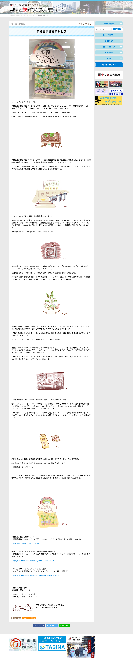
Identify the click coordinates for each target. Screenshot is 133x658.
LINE (64, 625)
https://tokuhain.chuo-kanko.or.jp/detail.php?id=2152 (33, 560)
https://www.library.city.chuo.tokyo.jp (26, 543)
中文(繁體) (111, 652)
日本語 (83, 652)
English (91, 652)
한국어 (120, 652)
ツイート (52, 625)
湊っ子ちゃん (85, 24)
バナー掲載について (17, 648)
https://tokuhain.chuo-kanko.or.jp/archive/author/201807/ (35, 575)
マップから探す (109, 64)
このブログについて (37, 648)
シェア (39, 625)
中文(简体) (100, 652)
